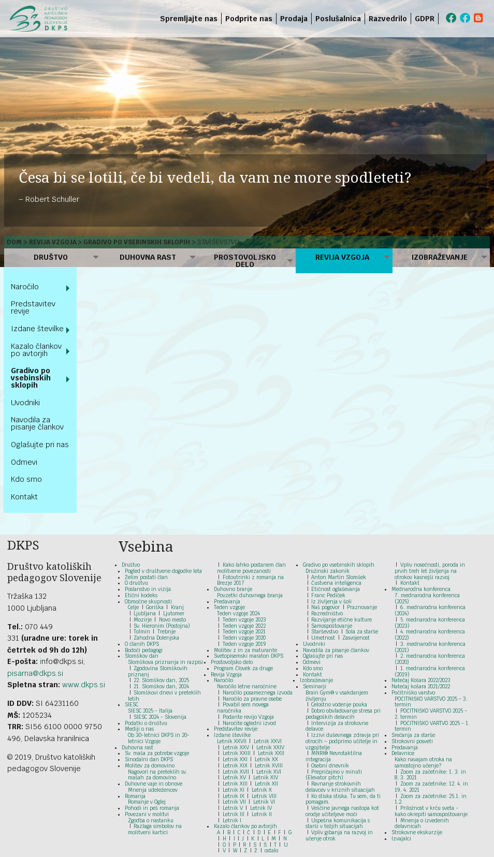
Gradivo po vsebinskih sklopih (136, 242)
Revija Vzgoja (53, 242)
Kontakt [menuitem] (24, 496)
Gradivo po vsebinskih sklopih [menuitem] (31, 378)
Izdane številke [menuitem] (37, 328)
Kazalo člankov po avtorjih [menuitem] (36, 350)
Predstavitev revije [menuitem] (33, 307)
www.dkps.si (83, 684)
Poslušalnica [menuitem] (338, 18)
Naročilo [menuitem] (25, 286)
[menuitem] (440, 18)
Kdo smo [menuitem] (26, 479)
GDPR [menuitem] (424, 18)
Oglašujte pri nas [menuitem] (40, 444)
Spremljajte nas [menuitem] (188, 18)
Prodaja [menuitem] (294, 18)
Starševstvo (218, 242)
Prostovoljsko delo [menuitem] (245, 261)
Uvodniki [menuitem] (25, 402)
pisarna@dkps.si (35, 673)
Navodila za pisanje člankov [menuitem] (37, 423)
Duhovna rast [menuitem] (148, 257)
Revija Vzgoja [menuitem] (342, 257)
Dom (14, 242)
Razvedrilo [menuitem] (388, 18)
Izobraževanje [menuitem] (440, 257)
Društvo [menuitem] (51, 257)
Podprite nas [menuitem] (248, 18)
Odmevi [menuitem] (24, 462)
